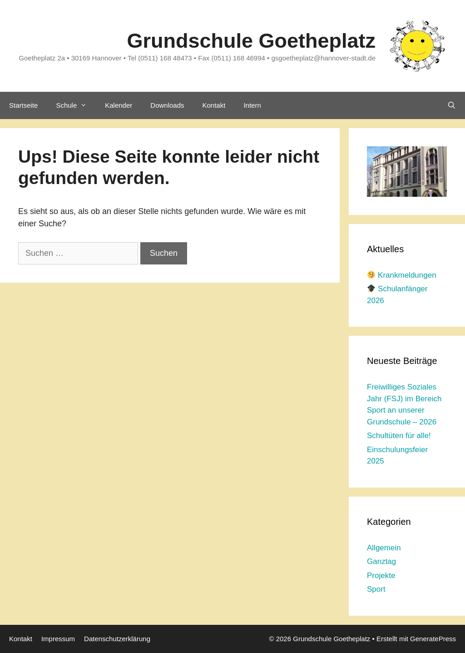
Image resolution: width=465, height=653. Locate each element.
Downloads (167, 105)
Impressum (58, 639)
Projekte (381, 575)
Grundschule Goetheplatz (251, 40)
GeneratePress (433, 639)
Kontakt (214, 105)
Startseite (23, 105)
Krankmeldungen (401, 275)
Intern (252, 105)
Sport (376, 589)
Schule (76, 105)
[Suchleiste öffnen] (451, 105)
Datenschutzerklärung (117, 639)
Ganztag (381, 561)
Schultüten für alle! (399, 435)
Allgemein (384, 547)
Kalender (118, 105)
